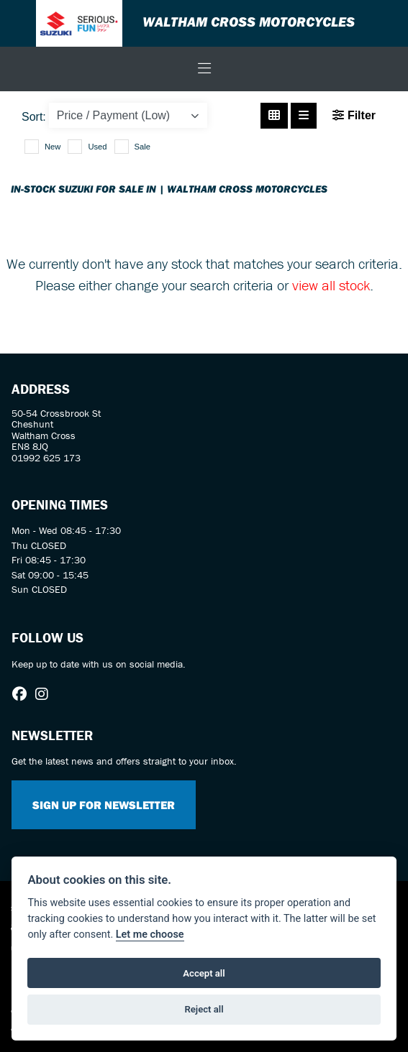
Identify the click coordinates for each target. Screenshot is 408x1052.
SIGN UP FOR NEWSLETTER (103, 805)
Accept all (204, 973)
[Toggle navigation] (204, 69)
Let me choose (150, 934)
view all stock (331, 285)
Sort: (34, 117)
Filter (354, 115)
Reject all (203, 1009)
